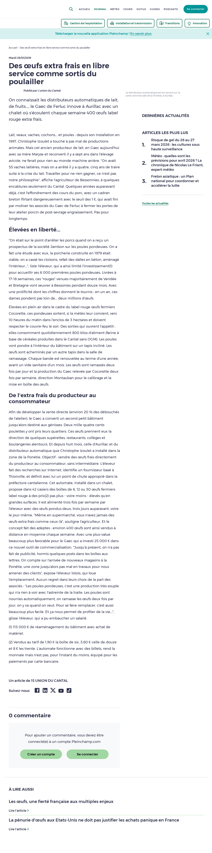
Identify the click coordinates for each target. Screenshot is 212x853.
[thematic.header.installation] (130, 23)
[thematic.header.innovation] (197, 23)
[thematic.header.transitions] (169, 23)
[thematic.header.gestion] (83, 23)
